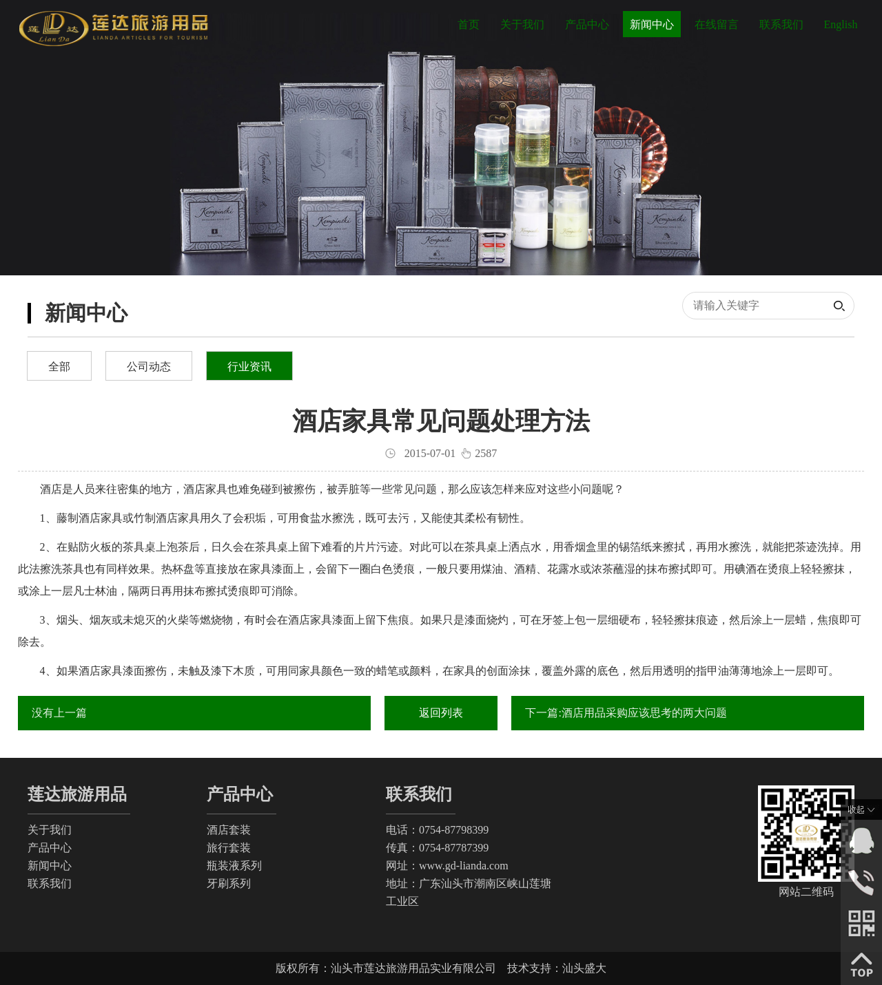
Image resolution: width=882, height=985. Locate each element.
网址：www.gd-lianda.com (447, 865)
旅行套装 (229, 848)
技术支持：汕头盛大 (556, 968)
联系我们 (781, 24)
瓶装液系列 (234, 865)
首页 (469, 24)
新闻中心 (652, 24)
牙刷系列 (229, 883)
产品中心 (587, 24)
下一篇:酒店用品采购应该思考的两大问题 (625, 713)
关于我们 (522, 24)
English (841, 24)
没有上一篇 (59, 713)
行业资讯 (249, 366)
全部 (59, 366)
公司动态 (149, 366)
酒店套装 (229, 830)
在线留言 (717, 24)
